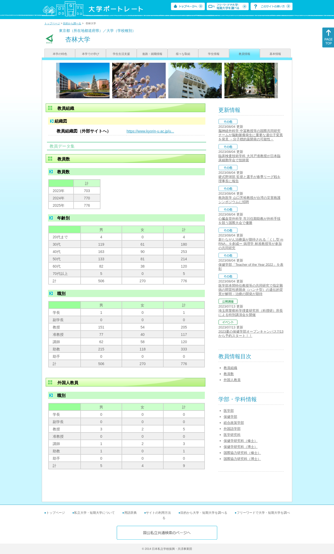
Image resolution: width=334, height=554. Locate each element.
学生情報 (213, 53)
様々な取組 (183, 53)
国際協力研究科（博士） (242, 459)
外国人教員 (232, 380)
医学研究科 (232, 435)
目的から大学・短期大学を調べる (203, 513)
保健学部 (230, 417)
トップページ (52, 23)
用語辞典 (130, 513)
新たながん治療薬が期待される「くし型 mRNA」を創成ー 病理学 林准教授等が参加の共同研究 (250, 244)
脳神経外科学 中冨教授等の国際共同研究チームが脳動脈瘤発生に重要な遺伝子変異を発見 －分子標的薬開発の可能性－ (250, 135)
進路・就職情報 (152, 53)
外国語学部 (232, 429)
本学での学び (90, 53)
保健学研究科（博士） (241, 447)
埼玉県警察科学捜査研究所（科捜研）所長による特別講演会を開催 (250, 313)
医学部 (229, 411)
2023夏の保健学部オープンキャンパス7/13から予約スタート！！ (250, 334)
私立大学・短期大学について (94, 513)
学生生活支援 (121, 53)
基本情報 (275, 53)
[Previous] (57, 80)
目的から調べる (72, 23)
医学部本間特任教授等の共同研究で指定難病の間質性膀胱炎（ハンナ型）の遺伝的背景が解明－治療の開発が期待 (250, 290)
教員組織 (230, 368)
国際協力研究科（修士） (242, 453)
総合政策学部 (234, 423)
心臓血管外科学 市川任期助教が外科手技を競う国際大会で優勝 (249, 221)
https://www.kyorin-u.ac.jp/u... (150, 131)
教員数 (229, 374)
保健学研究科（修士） (241, 441)
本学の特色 (60, 53)
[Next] (276, 80)
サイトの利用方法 (158, 513)
